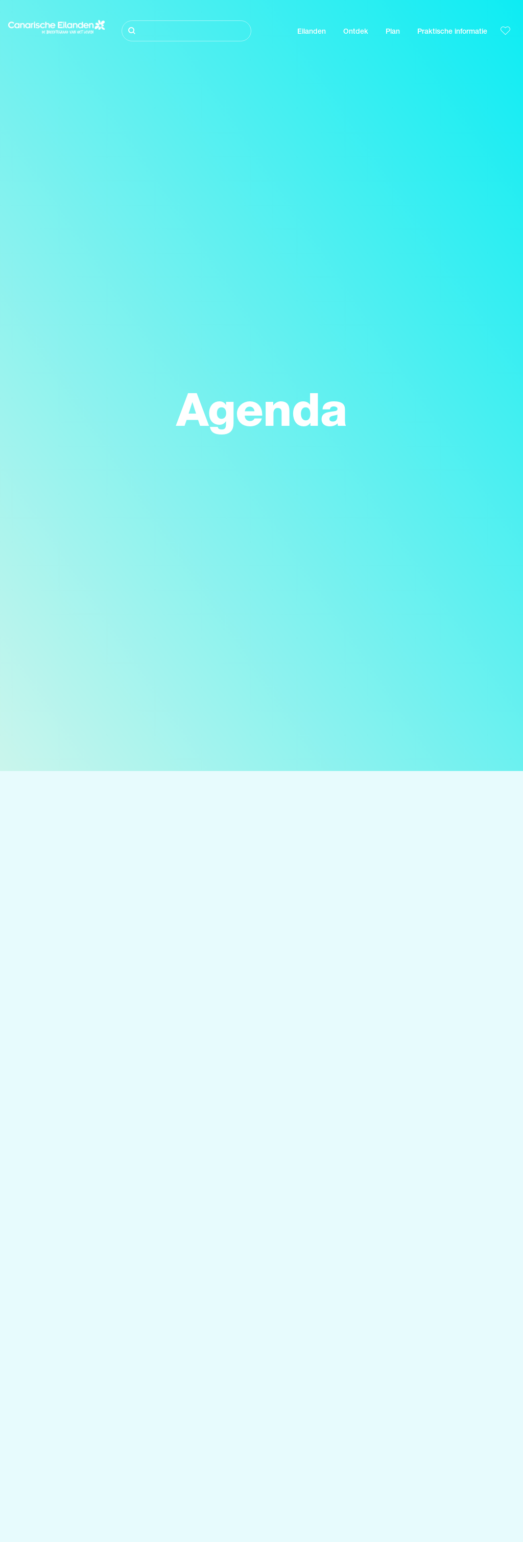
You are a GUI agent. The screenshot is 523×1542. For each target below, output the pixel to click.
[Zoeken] (186, 30)
